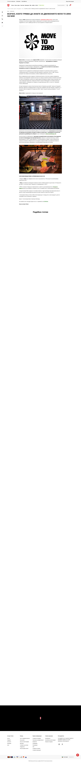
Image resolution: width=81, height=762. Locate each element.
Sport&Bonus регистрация (50, 740)
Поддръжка (22, 746)
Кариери (9, 740)
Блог (23, 8)
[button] (62, 5)
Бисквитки (35, 741)
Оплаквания (35, 743)
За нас (8, 738)
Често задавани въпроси (25, 738)
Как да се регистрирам (24, 741)
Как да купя (22, 740)
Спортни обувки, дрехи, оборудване (14, 8)
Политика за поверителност (38, 740)
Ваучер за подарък (49, 741)
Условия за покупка (36, 748)
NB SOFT (42, 760)
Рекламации (35, 745)
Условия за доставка (24, 745)
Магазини (9, 743)
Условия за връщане (37, 750)
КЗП (33, 746)
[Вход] (70, 5)
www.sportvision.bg (34, 760)
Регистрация (71, 1)
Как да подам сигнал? (24, 748)
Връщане (22, 743)
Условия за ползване (37, 738)
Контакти (9, 741)
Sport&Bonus (47, 738)
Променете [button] (71, 757)
